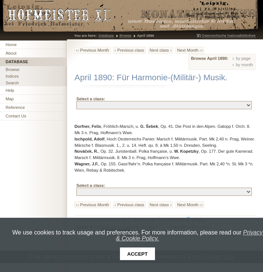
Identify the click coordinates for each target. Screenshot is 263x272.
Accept (137, 254)
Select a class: (90, 99)
